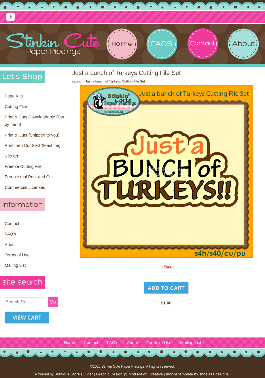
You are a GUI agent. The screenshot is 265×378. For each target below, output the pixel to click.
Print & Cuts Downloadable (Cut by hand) (34, 121)
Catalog (76, 81)
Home (69, 342)
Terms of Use (17, 255)
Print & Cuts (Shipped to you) (32, 135)
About (10, 244)
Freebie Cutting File (23, 166)
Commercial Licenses (25, 187)
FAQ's (10, 234)
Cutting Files (16, 106)
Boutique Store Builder (73, 374)
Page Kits (14, 96)
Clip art (11, 156)
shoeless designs (214, 374)
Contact (12, 223)
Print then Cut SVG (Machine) (32, 145)
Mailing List (15, 265)
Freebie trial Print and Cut (29, 176)
